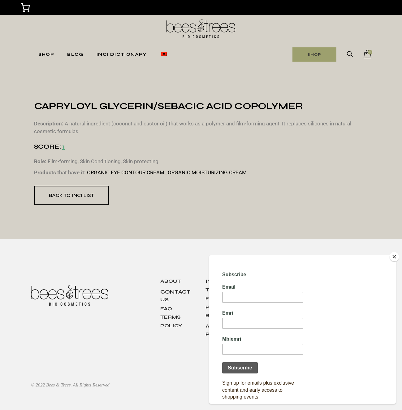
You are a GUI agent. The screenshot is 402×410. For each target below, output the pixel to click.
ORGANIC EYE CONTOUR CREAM (125, 172)
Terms (170, 317)
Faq (166, 309)
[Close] (394, 256)
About (170, 281)
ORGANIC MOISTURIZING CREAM (207, 172)
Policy (171, 326)
